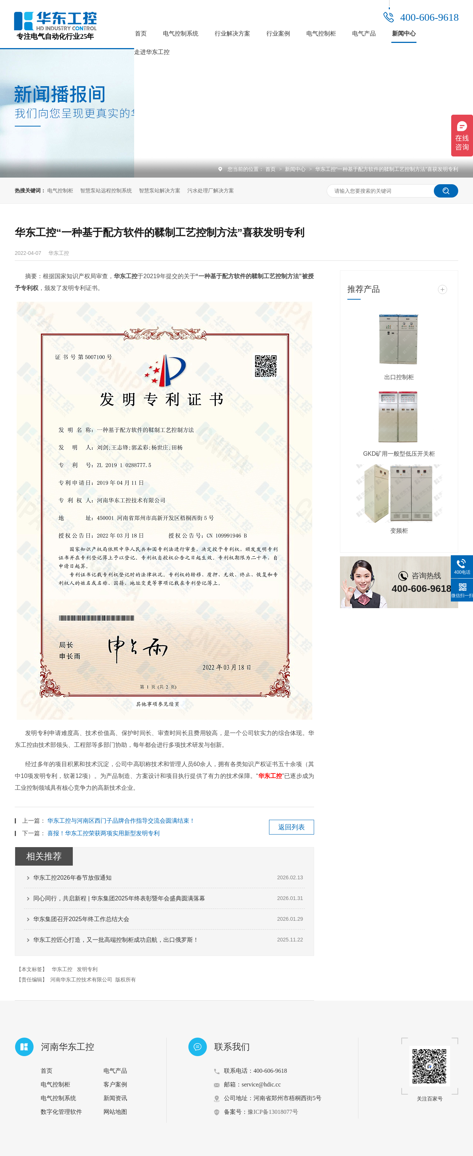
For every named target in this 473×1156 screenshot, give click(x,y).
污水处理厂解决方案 (210, 190)
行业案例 (278, 33)
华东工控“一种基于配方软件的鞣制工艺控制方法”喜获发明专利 (386, 169)
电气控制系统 (180, 33)
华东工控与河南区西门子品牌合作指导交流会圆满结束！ (121, 821)
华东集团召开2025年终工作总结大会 (81, 919)
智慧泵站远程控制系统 (106, 190)
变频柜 (399, 531)
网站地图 (115, 1112)
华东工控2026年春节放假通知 (72, 877)
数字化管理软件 (61, 1112)
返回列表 (291, 827)
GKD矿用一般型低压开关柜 (399, 454)
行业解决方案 (232, 33)
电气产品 (364, 33)
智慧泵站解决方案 (159, 190)
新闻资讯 (115, 1098)
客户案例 (115, 1084)
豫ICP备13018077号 (273, 1112)
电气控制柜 (321, 33)
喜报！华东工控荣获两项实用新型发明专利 (103, 833)
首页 (141, 33)
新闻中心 (404, 33)
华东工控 (270, 776)
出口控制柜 (399, 377)
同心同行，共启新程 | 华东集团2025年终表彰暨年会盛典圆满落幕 (119, 898)
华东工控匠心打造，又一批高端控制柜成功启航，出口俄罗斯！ (116, 940)
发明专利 (87, 969)
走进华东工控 (152, 52)
